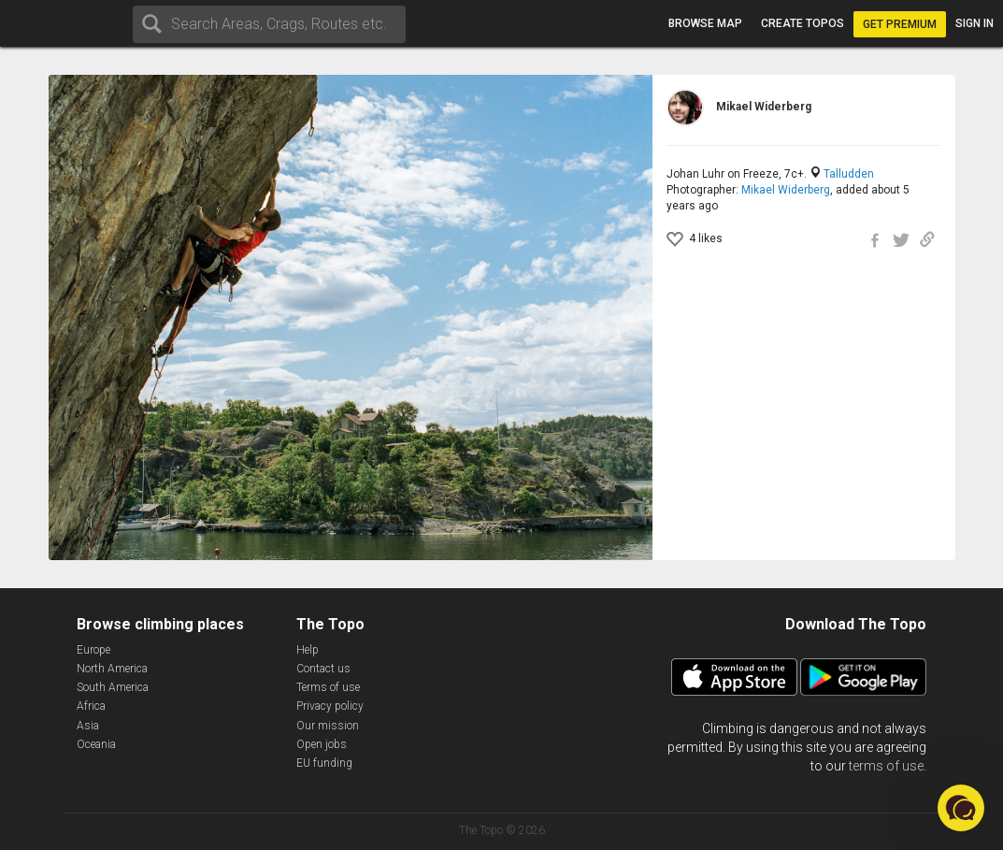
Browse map (705, 23)
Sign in (974, 23)
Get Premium (900, 24)
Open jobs (321, 744)
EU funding (324, 763)
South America (113, 687)
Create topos (802, 23)
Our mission (327, 725)
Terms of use (328, 687)
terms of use (886, 765)
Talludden (849, 173)
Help (307, 649)
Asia (88, 725)
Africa (91, 706)
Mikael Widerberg (785, 189)
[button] (961, 808)
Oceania (96, 744)
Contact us (323, 668)
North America (112, 668)
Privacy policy (330, 706)
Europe (93, 649)
